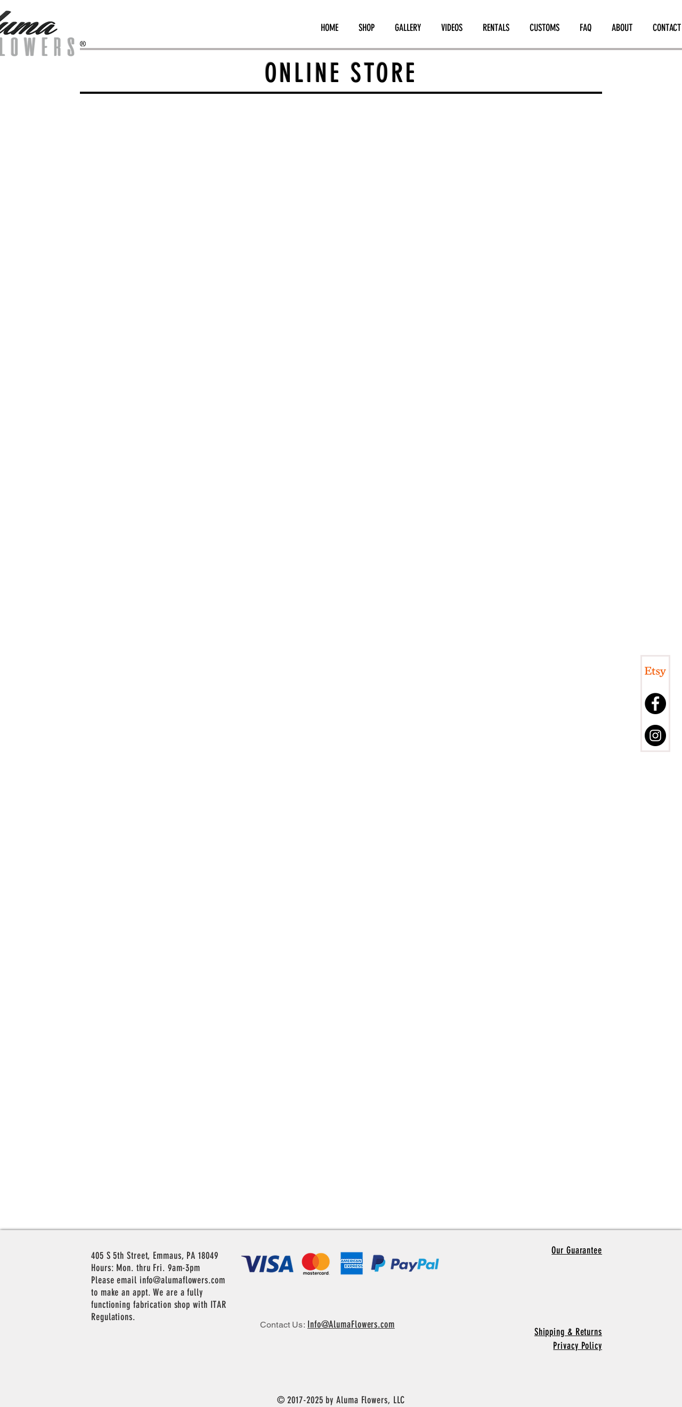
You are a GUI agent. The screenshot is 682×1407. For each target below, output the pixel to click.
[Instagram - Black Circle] (655, 735)
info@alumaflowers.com (182, 1280)
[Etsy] (655, 671)
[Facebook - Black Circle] (655, 703)
